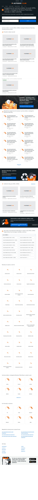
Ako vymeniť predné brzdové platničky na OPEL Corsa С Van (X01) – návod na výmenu (12, 150)
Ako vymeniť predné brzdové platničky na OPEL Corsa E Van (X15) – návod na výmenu (29, 158)
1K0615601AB (4, 446)
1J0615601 (3, 451)
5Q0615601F (4, 449)
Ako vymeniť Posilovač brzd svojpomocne (8, 434)
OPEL (22, 6)
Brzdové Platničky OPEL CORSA (27, 106)
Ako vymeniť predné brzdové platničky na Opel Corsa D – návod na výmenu (12, 116)
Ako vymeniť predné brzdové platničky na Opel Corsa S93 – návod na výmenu (29, 133)
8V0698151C (23, 451)
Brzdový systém (11, 6)
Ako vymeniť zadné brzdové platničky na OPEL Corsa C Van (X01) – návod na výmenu (29, 150)
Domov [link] (3, 6)
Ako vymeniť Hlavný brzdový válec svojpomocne (9, 436)
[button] (19, 235)
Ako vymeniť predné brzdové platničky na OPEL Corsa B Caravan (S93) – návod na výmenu (12, 158)
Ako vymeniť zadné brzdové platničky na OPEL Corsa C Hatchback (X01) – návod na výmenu (29, 142)
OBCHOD (17, 0)
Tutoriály (6, 6)
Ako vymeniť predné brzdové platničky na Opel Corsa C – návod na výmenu (30, 116)
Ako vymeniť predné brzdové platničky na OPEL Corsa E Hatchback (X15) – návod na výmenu (11, 125)
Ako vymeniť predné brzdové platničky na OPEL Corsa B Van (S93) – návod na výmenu (12, 141)
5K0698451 (23, 449)
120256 (22, 446)
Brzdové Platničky (17, 6)
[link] (10, 41)
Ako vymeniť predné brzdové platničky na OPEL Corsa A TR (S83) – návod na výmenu (29, 124)
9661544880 (4, 452)
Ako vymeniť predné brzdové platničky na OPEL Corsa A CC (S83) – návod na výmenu (11, 133)
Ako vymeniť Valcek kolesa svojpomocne (27, 434)
